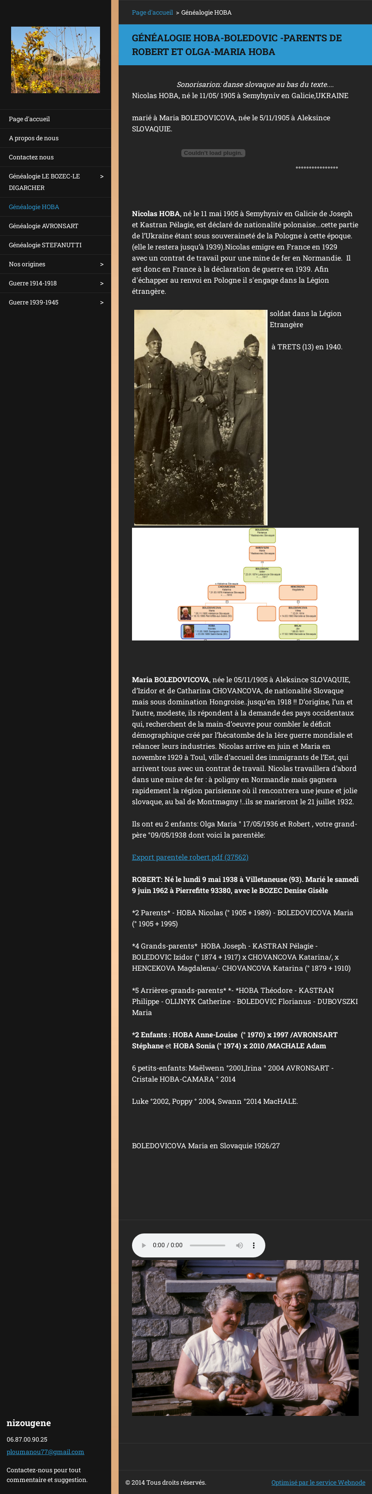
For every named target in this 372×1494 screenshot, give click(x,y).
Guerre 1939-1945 (33, 302)
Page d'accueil (29, 119)
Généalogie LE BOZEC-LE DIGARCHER (44, 182)
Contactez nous (31, 157)
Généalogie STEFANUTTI (45, 245)
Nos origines (27, 264)
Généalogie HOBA (34, 206)
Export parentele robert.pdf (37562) (190, 857)
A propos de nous (34, 138)
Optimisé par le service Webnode (318, 1482)
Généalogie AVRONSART (44, 225)
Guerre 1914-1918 (33, 283)
